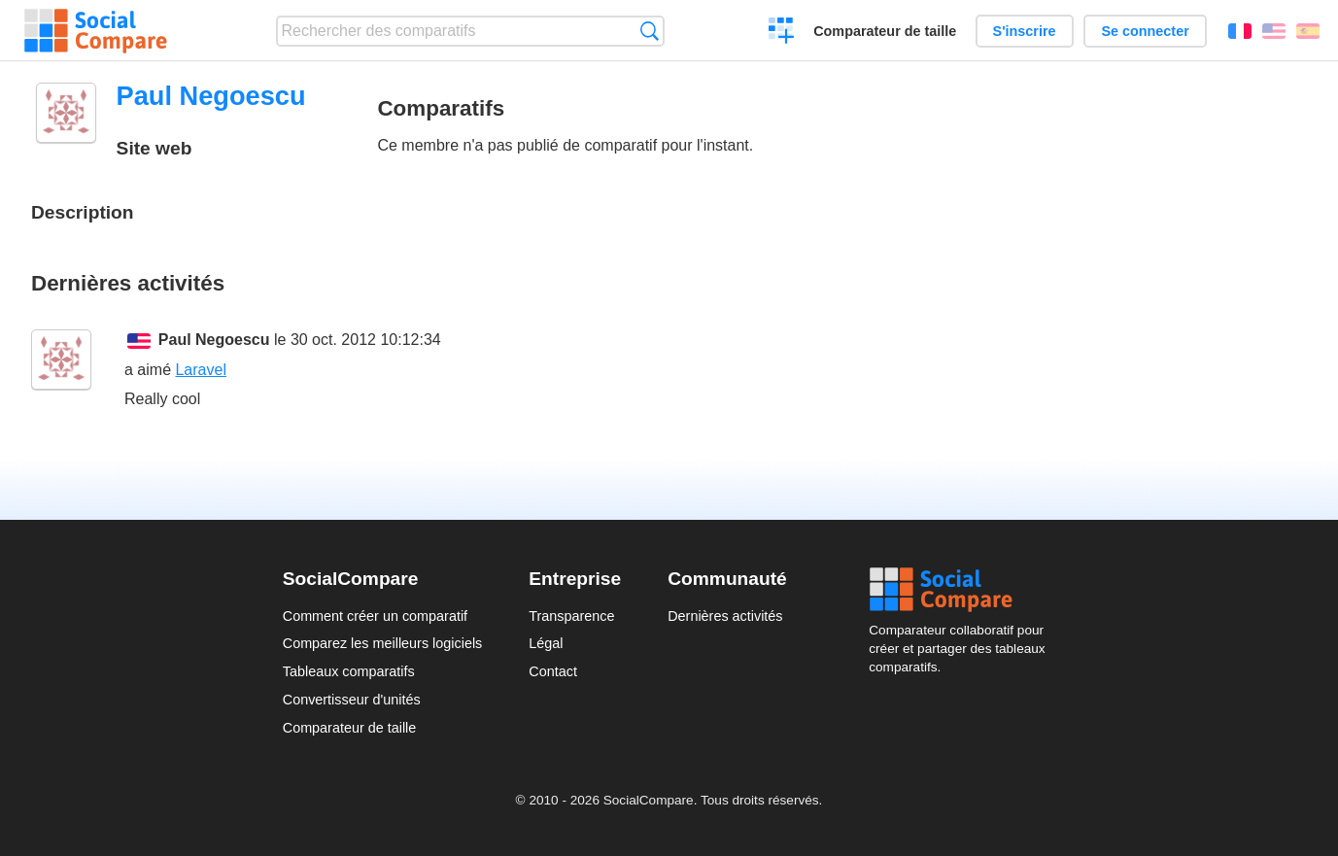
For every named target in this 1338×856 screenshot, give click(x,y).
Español (1308, 31)
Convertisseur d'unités (352, 699)
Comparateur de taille (884, 31)
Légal (546, 643)
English (1274, 31)
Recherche (649, 30)
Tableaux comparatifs (349, 671)
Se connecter (1144, 31)
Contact (553, 671)
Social (962, 589)
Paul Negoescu (214, 339)
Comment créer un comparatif (375, 616)
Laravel (200, 369)
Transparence (571, 616)
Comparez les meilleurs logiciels (383, 643)
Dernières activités (725, 616)
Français (1240, 31)
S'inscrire (1024, 31)
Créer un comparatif (782, 33)
